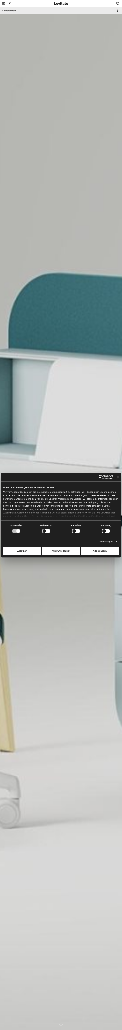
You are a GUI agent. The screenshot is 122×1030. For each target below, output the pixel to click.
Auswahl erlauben (61, 551)
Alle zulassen (100, 551)
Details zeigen (105, 541)
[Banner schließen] (118, 477)
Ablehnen (22, 551)
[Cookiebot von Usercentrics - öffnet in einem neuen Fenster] (100, 477)
